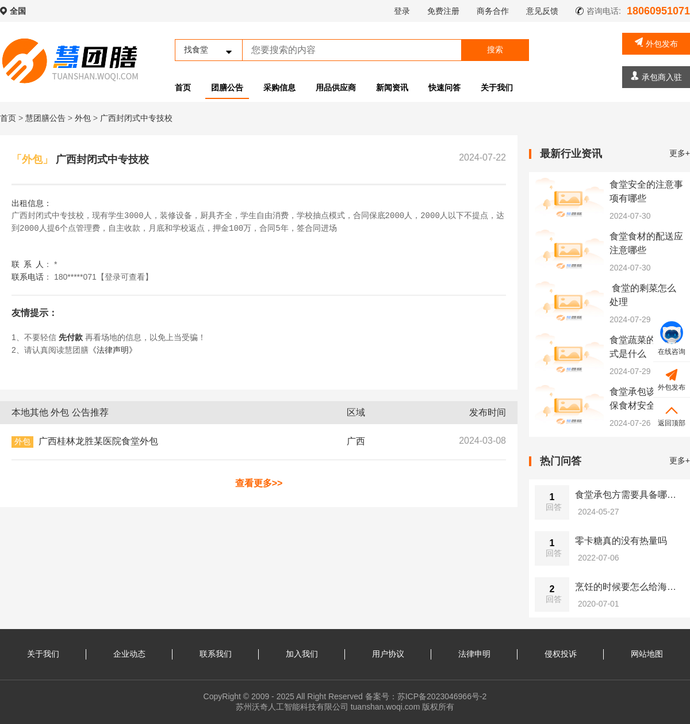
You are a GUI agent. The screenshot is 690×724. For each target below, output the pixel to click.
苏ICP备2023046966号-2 (442, 696)
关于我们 (497, 87)
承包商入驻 (656, 76)
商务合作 (493, 11)
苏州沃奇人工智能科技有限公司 (292, 706)
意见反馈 (542, 11)
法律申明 (474, 653)
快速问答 (444, 87)
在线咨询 (671, 338)
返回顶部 (671, 414)
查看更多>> (259, 483)
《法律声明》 (113, 350)
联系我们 (216, 653)
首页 (183, 87)
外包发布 (656, 42)
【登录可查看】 (125, 276)
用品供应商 (336, 87)
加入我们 (302, 653)
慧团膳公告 (45, 118)
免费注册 (443, 11)
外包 (84, 118)
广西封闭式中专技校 (136, 118)
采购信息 (279, 87)
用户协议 (388, 653)
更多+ (679, 153)
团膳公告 (227, 87)
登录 (402, 11)
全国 (18, 11)
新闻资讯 (392, 87)
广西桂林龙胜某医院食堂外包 (98, 441)
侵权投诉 (561, 653)
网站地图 (647, 653)
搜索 (495, 49)
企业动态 (129, 653)
